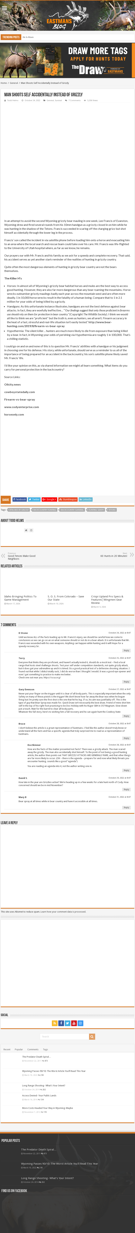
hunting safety (96, 461)
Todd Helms (12, 100)
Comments (32, 1001)
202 (44, 1041)
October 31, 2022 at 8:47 (120, 748)
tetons (112, 461)
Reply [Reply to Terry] (126, 633)
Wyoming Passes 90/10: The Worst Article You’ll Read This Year (54, 1022)
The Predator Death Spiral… (36, 1008)
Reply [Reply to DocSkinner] (126, 722)
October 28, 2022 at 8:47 (120, 675)
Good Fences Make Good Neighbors (26, 508)
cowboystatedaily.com (19, 343)
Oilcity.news (12, 336)
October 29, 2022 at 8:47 (120, 729)
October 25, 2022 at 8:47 (120, 609)
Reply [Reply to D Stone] (126, 602)
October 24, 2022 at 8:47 (120, 584)
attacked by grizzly (19, 461)
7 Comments (74, 100)
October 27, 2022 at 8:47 (120, 641)
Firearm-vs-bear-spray (19, 351)
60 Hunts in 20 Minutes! (108, 506)
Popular (19, 1001)
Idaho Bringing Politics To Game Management (20, 549)
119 (45, 1064)
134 (42, 1051)
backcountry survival (72, 461)
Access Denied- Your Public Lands (39, 1047)
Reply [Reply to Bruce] (126, 690)
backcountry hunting (44, 461)
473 (46, 1012)
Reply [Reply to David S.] (126, 741)
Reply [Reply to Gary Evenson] (126, 668)
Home (4, 83)
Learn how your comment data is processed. (63, 863)
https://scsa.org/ (52, 629)
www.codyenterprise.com (21, 358)
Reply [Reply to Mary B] (126, 759)
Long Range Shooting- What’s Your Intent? (43, 1037)
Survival (58, 100)
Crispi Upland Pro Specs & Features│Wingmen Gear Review (107, 551)
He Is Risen (28, 37)
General (14, 83)
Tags (45, 1001)
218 (42, 1027)
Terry (22, 609)
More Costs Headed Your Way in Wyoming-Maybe (47, 1059)
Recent (7, 1001)
